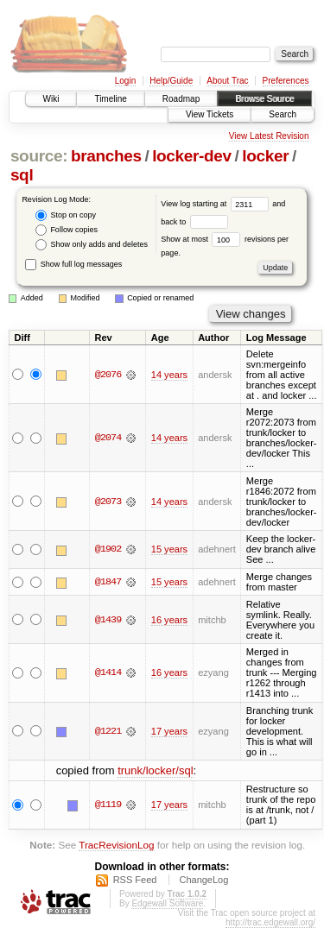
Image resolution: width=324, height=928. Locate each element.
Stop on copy (65, 215)
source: (38, 156)
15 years (169, 549)
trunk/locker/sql (155, 770)
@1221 (108, 731)
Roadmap (181, 99)
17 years (169, 731)
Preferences (286, 80)
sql (21, 175)
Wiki (51, 99)
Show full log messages (73, 264)
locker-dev (192, 156)
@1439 (108, 620)
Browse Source (264, 99)
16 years (169, 620)
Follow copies (66, 230)
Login (125, 80)
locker (265, 156)
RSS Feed (135, 879)
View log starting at (216, 203)
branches (106, 156)
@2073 (108, 501)
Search (282, 114)
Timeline (110, 99)
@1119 (108, 804)
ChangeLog (203, 879)
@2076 (108, 375)
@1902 (108, 549)
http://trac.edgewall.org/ (270, 922)
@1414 (108, 672)
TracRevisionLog (116, 844)
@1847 (108, 582)
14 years (169, 374)
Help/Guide (171, 80)
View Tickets (209, 114)
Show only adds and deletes (91, 244)
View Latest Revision (269, 136)
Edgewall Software (167, 903)
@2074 (108, 438)
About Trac (227, 80)
